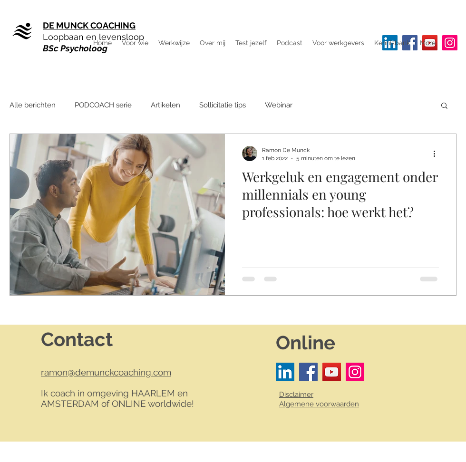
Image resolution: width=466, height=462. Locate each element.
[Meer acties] (437, 153)
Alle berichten (33, 105)
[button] (427, 43)
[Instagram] (449, 42)
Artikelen (165, 105)
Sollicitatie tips (222, 105)
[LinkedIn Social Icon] (285, 372)
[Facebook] (308, 372)
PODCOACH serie (103, 105)
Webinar (278, 105)
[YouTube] (331, 372)
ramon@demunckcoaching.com (106, 372)
